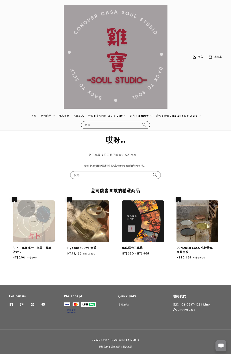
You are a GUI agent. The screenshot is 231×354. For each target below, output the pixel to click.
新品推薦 (63, 115)
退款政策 (127, 346)
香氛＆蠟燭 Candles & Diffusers (176, 115)
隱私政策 (116, 346)
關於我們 (104, 346)
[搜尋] (144, 124)
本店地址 (123, 304)
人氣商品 (78, 115)
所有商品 (46, 115)
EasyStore (132, 339)
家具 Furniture (139, 115)
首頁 (33, 115)
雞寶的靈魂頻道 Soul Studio (105, 115)
